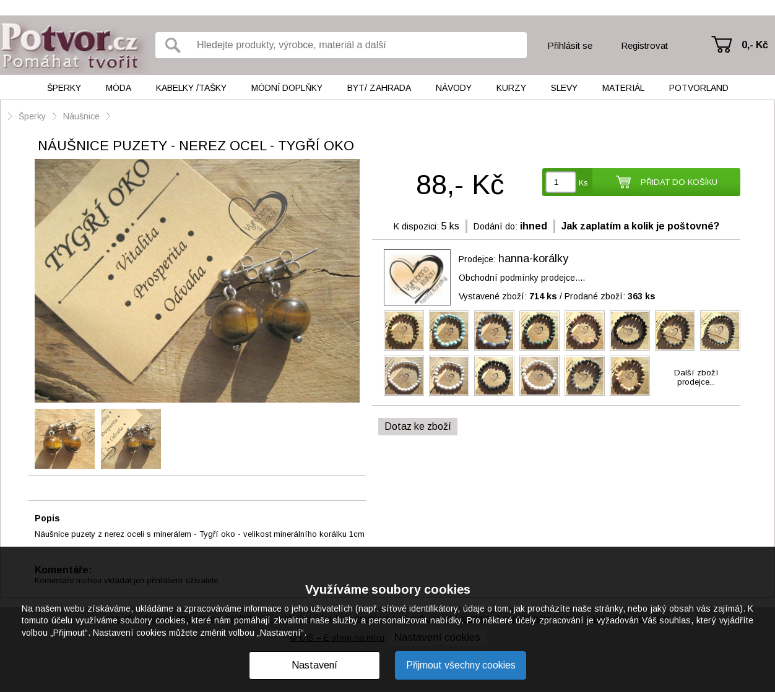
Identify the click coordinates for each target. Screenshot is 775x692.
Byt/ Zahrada (379, 88)
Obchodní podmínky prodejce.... (522, 278)
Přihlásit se (569, 45)
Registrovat (644, 45)
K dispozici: (416, 226)
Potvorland (699, 88)
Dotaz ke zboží (417, 426)
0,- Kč (755, 45)
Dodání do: (495, 226)
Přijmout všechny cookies (461, 665)
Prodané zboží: (610, 296)
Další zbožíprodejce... (696, 377)
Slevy (564, 88)
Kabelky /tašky (191, 88)
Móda (118, 88)
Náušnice (81, 116)
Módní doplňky (287, 88)
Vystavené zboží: (508, 296)
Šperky (64, 88)
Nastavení (314, 665)
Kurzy (511, 88)
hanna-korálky (533, 258)
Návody (454, 88)
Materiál (623, 88)
